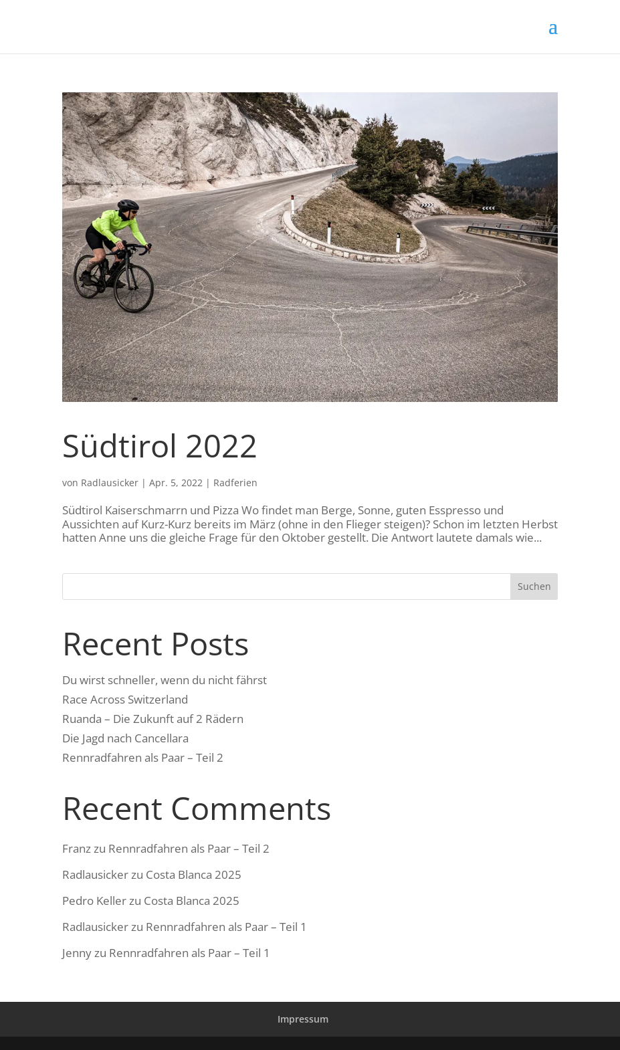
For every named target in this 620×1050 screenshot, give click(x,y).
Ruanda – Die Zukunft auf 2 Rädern (152, 718)
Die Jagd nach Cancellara (125, 738)
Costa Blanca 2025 (193, 874)
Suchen (534, 586)
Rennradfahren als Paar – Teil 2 (142, 757)
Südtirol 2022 (159, 445)
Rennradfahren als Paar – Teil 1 (226, 926)
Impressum (303, 1019)
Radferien (235, 482)
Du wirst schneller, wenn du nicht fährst (164, 680)
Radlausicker (109, 482)
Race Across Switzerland (125, 699)
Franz (76, 848)
